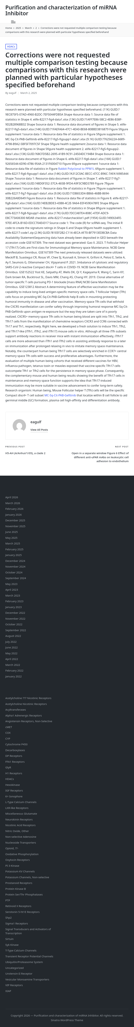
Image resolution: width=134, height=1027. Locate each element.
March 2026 (12, 503)
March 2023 (12, 595)
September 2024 (15, 578)
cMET (8, 727)
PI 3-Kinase (12, 865)
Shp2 (8, 917)
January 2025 (13, 555)
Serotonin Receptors (22, 912)
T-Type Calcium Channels (21, 950)
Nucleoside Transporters (20, 842)
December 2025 (15, 520)
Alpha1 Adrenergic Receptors (23, 715)
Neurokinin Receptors (19, 819)
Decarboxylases (15, 750)
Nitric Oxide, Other (17, 831)
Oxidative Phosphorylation (21, 854)
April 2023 (11, 589)
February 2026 (14, 508)
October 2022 (13, 624)
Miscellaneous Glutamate (21, 813)
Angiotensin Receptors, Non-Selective (28, 721)
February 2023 (14, 601)
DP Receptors (13, 756)
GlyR (8, 767)
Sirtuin (9, 939)
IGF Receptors (14, 790)
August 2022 (13, 636)
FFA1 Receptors (15, 761)
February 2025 (14, 549)
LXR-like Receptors (16, 808)
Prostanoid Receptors (18, 883)
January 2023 (13, 607)
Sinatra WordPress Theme (67, 1020)
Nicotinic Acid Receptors (20, 825)
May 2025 (11, 537)
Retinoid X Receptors (18, 906)
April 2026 (11, 497)
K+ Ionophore (13, 796)
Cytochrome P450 (16, 744)
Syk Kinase (12, 944)
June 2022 (11, 647)
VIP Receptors (14, 985)
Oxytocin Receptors (17, 860)
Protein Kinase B (15, 888)
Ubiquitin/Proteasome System (24, 962)
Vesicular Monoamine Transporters (27, 979)
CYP (7, 738)
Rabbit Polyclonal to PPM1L (76, 169)
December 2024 (15, 561)
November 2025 (15, 526)
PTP (7, 900)
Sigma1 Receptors (16, 923)
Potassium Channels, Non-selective (27, 877)
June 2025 (11, 532)
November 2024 (15, 566)
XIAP (8, 991)
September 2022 (15, 630)
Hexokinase (12, 785)
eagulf (35, 421)
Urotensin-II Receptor (18, 973)
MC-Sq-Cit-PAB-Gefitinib (60, 395)
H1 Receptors (13, 773)
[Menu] (13, 22)
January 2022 (13, 676)
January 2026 (13, 514)
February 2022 (14, 670)
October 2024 (13, 572)
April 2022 (11, 659)
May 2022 (11, 653)
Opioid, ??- (11, 848)
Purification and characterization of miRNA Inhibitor (61, 10)
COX (8, 732)
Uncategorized (14, 968)
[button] (39, 429)
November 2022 (15, 618)
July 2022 (11, 641)
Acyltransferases (15, 709)
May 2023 (11, 584)
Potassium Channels (20, 871)
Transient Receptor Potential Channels (29, 956)
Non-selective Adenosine (20, 836)
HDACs (11, 46)
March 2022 (12, 665)
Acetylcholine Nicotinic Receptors (26, 704)
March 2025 (12, 543)
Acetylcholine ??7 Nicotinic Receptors (28, 698)
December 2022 (15, 612)
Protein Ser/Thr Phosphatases (24, 894)
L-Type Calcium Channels (21, 802)
